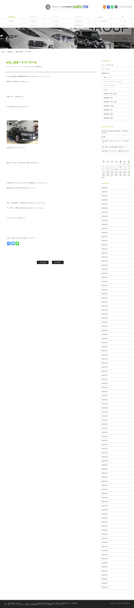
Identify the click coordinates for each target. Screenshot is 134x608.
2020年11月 (105, 457)
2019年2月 (105, 542)
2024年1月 (105, 302)
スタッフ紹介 (7, 604)
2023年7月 (105, 326)
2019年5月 (105, 530)
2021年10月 (105, 412)
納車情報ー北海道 (108, 106)
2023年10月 (105, 314)
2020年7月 (105, 473)
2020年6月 (105, 477)
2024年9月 (105, 269)
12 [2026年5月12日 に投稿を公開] (108, 169)
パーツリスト (26, 603)
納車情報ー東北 (107, 110)
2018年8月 (105, 567)
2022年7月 (105, 375)
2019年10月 (105, 510)
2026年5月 (105, 187)
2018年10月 (105, 558)
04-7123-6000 (125, 7)
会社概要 (27, 604)
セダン (105, 89)
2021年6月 (105, 428)
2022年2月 (105, 395)
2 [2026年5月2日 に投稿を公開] (124, 164)
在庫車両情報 (11, 603)
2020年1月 (105, 497)
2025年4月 (105, 240)
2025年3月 (105, 245)
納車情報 (9, 51)
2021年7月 (105, 424)
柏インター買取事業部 (72, 603)
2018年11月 (105, 554)
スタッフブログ (43, 604)
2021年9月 (105, 416)
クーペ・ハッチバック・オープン (112, 81)
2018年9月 (105, 563)
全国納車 (47, 603)
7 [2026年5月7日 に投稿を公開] (116, 167)
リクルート (14, 604)
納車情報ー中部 (107, 97)
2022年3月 (105, 391)
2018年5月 (105, 579)
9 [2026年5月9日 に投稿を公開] (124, 167)
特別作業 (57, 603)
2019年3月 (105, 538)
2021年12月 (105, 404)
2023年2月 (105, 346)
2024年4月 (105, 289)
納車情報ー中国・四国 (109, 93)
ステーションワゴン (30, 66)
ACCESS (108, 9)
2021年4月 (105, 436)
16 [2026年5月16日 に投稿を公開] (124, 169)
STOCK (104, 9)
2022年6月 (105, 379)
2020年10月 (105, 461)
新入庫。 (104, 137)
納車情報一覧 (38, 66)
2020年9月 (105, 465)
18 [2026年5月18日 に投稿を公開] (103, 172)
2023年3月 (105, 342)
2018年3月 (105, 587)
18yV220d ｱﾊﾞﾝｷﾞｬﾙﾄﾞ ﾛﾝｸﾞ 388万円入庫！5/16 (115, 151)
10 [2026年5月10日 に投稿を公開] (129, 167)
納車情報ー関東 (107, 118)
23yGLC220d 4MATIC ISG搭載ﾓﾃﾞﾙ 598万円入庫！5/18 (115, 132)
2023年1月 (105, 351)
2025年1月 (105, 253)
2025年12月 (105, 208)
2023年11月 (105, 310)
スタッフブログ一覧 (107, 65)
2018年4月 (105, 583)
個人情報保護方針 (34, 604)
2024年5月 (105, 285)
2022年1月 (105, 399)
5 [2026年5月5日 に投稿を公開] (107, 167)
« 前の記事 (42, 262)
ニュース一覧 (105, 69)
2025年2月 (105, 249)
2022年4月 (105, 387)
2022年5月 (105, 383)
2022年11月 (105, 359)
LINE (112, 9)
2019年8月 (105, 518)
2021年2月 (105, 444)
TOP (3, 51)
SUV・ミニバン (107, 77)
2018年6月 (105, 575)
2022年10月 (105, 363)
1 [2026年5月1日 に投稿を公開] (120, 164)
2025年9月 (105, 220)
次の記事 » (57, 262)
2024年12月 (105, 257)
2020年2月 (105, 493)
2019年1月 (105, 546)
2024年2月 (105, 298)
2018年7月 (105, 571)
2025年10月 (105, 216)
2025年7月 (105, 228)
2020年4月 (105, 485)
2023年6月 (105, 330)
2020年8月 (105, 469)
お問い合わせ (20, 604)
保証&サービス (18, 603)
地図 (43, 603)
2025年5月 (105, 236)
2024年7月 (105, 277)
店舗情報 (39, 603)
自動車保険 (63, 603)
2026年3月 (105, 196)
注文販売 (52, 603)
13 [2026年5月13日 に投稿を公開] (112, 169)
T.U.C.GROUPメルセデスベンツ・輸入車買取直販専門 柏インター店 (67, 7)
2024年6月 (105, 281)
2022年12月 (105, 355)
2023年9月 (105, 318)
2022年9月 (105, 367)
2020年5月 (105, 481)
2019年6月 (105, 526)
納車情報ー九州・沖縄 (109, 102)
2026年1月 (105, 204)
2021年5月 (105, 432)
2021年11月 (105, 408)
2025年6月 (105, 232)
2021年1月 (105, 448)
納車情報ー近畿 (107, 114)
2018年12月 (105, 550)
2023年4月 (105, 338)
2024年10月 (105, 265)
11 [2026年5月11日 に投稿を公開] (103, 169)
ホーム (5, 603)
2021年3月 (105, 440)
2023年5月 (105, 334)
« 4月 (102, 177)
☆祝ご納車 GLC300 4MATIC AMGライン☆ (114, 147)
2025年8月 (105, 224)
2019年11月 (105, 505)
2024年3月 (105, 293)
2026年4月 (105, 192)
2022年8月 (105, 371)
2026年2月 (105, 200)
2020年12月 (105, 452)
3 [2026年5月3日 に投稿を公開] (128, 164)
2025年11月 (105, 212)
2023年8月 (105, 322)
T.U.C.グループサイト (58, 604)
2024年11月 (105, 261)
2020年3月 (105, 489)
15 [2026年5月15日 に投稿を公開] (120, 169)
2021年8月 (105, 420)
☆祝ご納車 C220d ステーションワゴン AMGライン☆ (116, 142)
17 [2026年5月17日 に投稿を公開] (129, 169)
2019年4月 (105, 534)
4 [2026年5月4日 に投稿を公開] (103, 167)
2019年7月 (105, 522)
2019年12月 (105, 501)
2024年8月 (105, 273)
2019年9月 (105, 514)
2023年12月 (105, 306)
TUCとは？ (33, 603)
